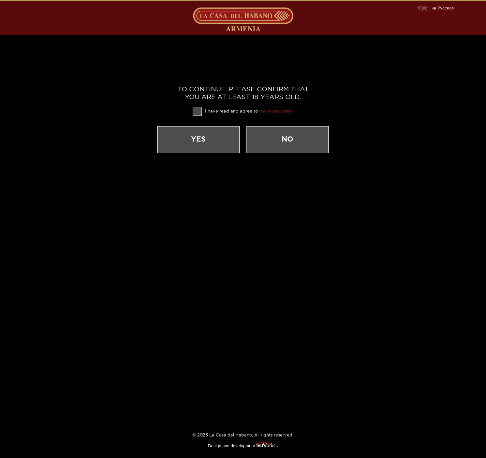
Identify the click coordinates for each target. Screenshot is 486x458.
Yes (206, 139)
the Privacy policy (275, 111)
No (280, 139)
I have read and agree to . (243, 111)
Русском (436, 8)
